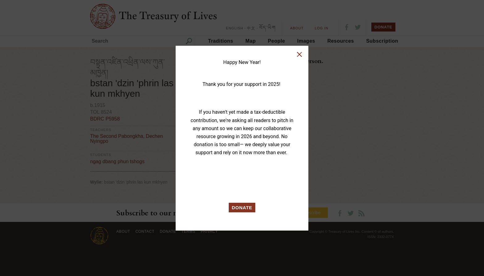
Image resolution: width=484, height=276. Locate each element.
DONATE (242, 207)
